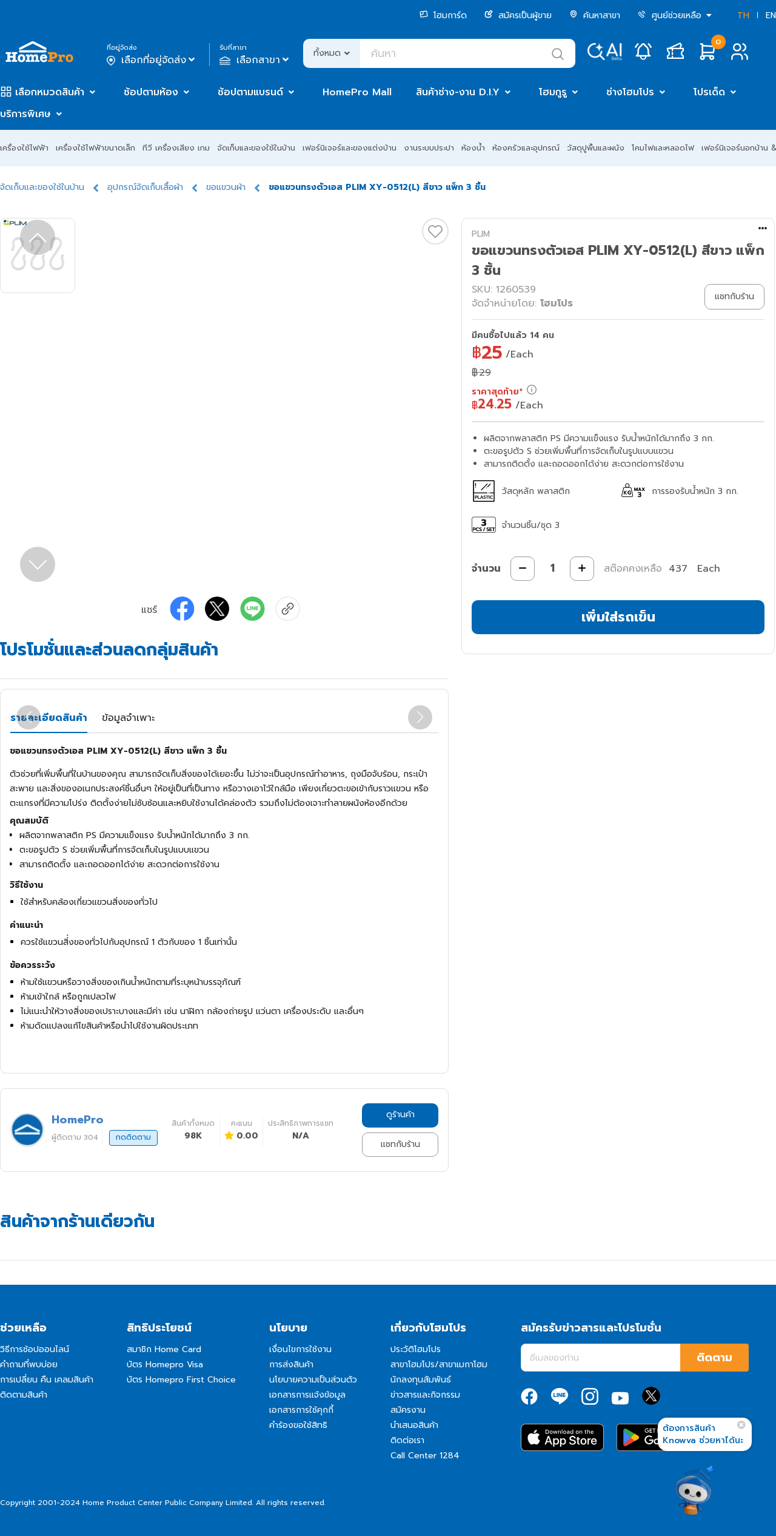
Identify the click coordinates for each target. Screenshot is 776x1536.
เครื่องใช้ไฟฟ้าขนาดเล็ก (95, 148)
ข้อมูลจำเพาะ (128, 718)
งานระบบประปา (429, 148)
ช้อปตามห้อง (151, 92)
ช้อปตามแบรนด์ (250, 92)
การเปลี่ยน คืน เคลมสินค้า (46, 1379)
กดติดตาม (133, 1137)
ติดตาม (714, 1357)
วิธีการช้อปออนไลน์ (34, 1349)
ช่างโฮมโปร (630, 92)
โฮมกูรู (553, 92)
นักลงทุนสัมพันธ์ (420, 1379)
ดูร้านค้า (400, 1114)
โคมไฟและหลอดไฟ (663, 148)
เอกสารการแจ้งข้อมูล (307, 1395)
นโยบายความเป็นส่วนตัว (313, 1379)
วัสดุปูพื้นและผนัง (595, 148)
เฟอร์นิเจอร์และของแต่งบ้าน (349, 148)
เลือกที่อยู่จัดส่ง (152, 60)
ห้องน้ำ (473, 148)
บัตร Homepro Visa (165, 1364)
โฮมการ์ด (443, 15)
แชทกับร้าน (400, 1144)
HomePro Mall (357, 92)
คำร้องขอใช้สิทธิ (298, 1425)
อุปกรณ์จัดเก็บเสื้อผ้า (145, 187)
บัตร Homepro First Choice (181, 1379)
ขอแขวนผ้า (226, 187)
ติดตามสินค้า (23, 1395)
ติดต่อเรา (407, 1440)
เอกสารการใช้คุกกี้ (301, 1410)
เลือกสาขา (255, 60)
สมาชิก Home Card (164, 1349)
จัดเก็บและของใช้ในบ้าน (256, 148)
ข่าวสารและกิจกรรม (425, 1395)
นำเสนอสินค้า (414, 1425)
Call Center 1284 (425, 1455)
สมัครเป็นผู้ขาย (518, 15)
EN (771, 15)
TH (743, 15)
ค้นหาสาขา (594, 15)
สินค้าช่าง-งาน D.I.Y (458, 92)
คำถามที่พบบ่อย (29, 1364)
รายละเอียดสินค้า (48, 718)
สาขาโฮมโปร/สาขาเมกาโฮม (438, 1364)
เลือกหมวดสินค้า (49, 92)
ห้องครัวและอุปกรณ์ (526, 148)
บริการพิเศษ (25, 114)
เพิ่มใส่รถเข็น (618, 617)
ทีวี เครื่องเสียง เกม (176, 148)
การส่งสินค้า (291, 1364)
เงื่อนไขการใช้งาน (300, 1349)
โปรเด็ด (709, 92)
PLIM (481, 234)
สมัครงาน (408, 1410)
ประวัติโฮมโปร (415, 1349)
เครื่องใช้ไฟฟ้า (24, 148)
